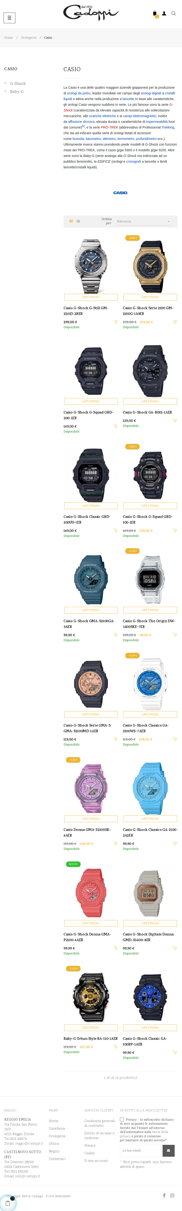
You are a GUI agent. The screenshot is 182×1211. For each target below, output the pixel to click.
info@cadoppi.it (27, 1176)
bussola (78, 139)
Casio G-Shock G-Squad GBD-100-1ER (148, 520)
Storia (53, 1121)
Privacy (90, 1146)
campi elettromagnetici (139, 116)
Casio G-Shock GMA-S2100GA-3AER (89, 624)
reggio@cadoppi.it (29, 1143)
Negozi (54, 1151)
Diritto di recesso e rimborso (99, 1136)
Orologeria (57, 1136)
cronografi (133, 161)
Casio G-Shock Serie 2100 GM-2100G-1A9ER (148, 311)
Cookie (89, 1153)
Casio (10, 69)
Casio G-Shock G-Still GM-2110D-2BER (86, 311)
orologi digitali (151, 93)
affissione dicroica (81, 122)
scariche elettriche (102, 116)
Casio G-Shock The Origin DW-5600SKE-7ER (149, 624)
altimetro (109, 139)
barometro (93, 139)
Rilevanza (145, 221)
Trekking (168, 127)
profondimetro (146, 139)
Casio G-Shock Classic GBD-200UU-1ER (87, 520)
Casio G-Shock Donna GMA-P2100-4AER (87, 938)
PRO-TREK (109, 127)
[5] (83, 126)
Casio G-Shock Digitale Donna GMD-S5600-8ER (148, 938)
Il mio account (96, 1161)
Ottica (54, 1144)
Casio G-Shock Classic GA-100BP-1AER (145, 1042)
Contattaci (57, 1159)
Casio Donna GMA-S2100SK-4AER (87, 833)
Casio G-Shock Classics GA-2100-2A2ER (150, 833)
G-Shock (18, 84)
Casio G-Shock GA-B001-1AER (147, 413)
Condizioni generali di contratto (99, 1124)
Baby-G (16, 92)
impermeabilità (157, 122)
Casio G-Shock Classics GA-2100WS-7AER (146, 729)
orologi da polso (79, 93)
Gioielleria (57, 1129)
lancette (128, 99)
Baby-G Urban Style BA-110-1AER (91, 1039)
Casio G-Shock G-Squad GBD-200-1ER (88, 416)
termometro (125, 139)
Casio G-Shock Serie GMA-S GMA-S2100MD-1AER (87, 729)
